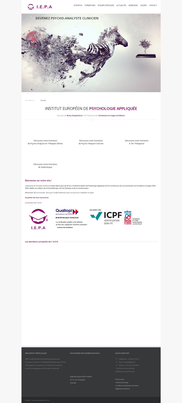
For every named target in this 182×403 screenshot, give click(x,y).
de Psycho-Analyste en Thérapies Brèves (45, 143)
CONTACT (153, 5)
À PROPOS (78, 5)
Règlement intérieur (122, 389)
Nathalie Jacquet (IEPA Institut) (81, 376)
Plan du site (119, 379)
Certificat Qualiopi (121, 382)
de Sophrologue (45, 167)
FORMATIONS (90, 5)
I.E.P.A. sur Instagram (77, 380)
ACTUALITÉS (121, 5)
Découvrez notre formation (45, 140)
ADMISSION (133, 5)
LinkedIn (73, 383)
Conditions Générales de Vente (126, 385)
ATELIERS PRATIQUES (106, 5)
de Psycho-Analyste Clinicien (91, 143)
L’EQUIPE (143, 5)
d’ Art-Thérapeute (136, 143)
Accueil (43, 100)
